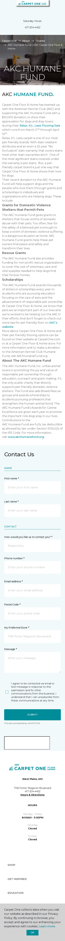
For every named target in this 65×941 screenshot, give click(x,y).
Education (16, 892)
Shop (11, 865)
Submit (32, 714)
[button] (52, 7)
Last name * (11, 501)
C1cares (40, 40)
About (26, 40)
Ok (32, 932)
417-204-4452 (32, 27)
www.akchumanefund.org (26, 437)
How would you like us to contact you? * (28, 537)
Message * (10, 649)
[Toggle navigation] (5, 7)
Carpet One (9, 40)
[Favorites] (56, 7)
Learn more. (47, 926)
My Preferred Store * (16, 627)
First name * (11, 478)
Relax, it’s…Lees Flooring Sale (40, 125)
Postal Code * (12, 604)
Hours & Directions (32, 794)
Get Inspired (17, 879)
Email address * (13, 581)
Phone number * (14, 558)
